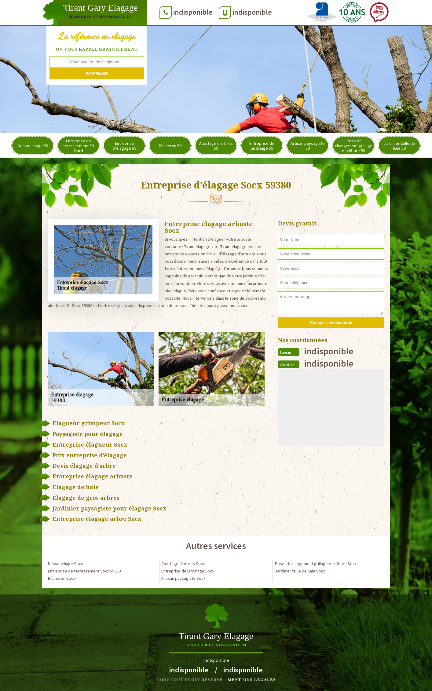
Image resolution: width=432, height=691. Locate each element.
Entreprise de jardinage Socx (187, 571)
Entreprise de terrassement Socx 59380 (84, 571)
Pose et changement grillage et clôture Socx (316, 563)
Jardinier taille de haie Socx (300, 571)
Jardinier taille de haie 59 (399, 146)
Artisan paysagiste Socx (183, 578)
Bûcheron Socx (61, 578)
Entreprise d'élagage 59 (124, 146)
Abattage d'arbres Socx (183, 563)
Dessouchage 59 (33, 145)
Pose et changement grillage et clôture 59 (353, 145)
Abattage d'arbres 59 (216, 146)
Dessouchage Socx (65, 563)
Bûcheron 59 (170, 145)
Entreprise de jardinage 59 (261, 146)
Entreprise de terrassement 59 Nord (78, 145)
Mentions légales (252, 680)
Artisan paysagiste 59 (308, 146)
